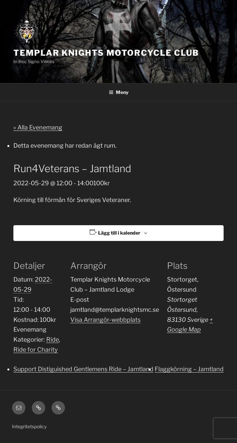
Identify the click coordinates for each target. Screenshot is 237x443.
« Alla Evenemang (37, 127)
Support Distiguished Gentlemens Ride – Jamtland (83, 369)
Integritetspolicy (29, 426)
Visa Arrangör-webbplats (105, 319)
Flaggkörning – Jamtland (189, 369)
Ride (52, 339)
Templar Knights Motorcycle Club (106, 53)
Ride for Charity (35, 349)
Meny (119, 92)
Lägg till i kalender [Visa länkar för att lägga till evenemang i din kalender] (119, 233)
